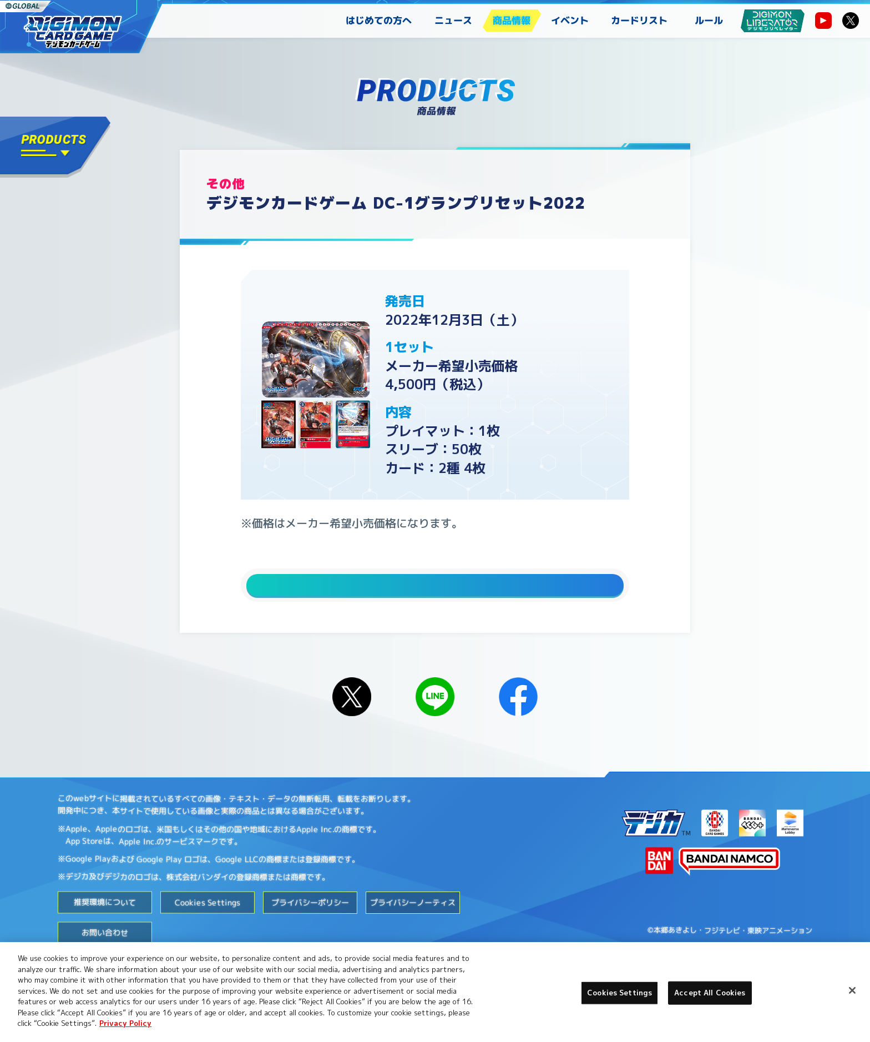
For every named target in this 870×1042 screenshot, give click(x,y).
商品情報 (511, 20)
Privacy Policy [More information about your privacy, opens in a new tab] (125, 1023)
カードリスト (639, 20)
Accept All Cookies (709, 993)
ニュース (453, 20)
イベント (570, 20)
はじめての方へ (379, 20)
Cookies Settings (207, 924)
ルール (709, 20)
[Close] (852, 990)
